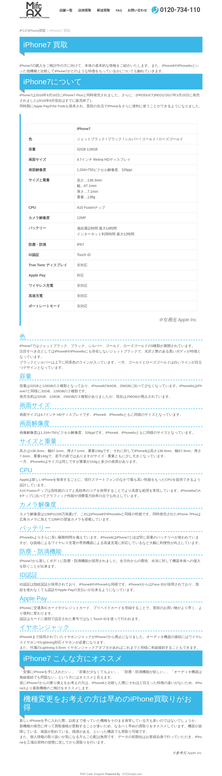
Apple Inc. (187, 319)
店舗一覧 (65, 10)
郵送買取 (103, 10)
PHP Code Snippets (92, 774)
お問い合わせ (137, 10)
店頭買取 (84, 10)
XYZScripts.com (132, 774)
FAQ (119, 10)
